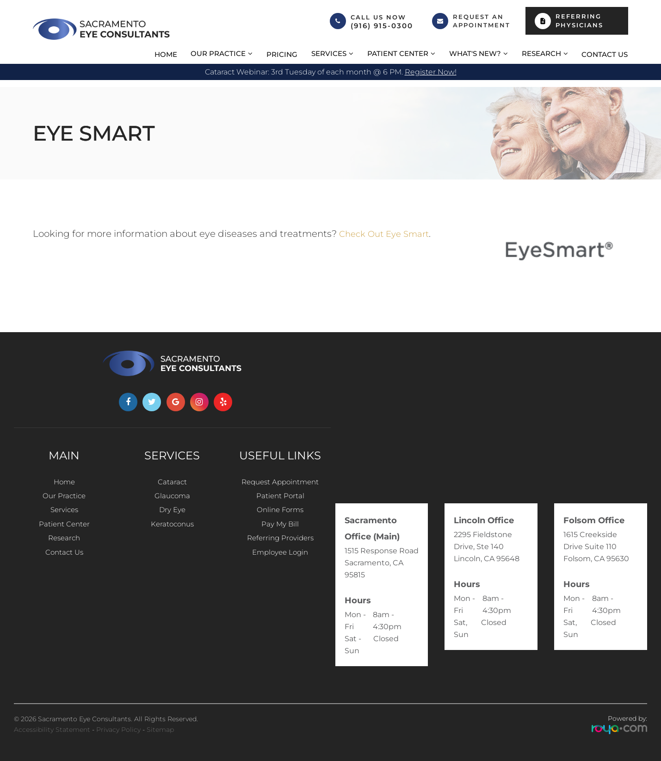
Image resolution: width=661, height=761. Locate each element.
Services (64, 515)
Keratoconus (172, 532)
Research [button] (541, 53)
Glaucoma (172, 499)
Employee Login (280, 565)
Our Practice (64, 499)
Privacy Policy (118, 729)
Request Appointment (280, 482)
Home (165, 54)
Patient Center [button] (397, 53)
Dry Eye (172, 515)
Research (64, 548)
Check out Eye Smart (388, 233)
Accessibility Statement (52, 729)
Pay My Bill (280, 532)
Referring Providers (280, 548)
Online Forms (280, 515)
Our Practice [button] (218, 53)
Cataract (172, 482)
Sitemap (160, 729)
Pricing (281, 54)
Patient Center (64, 532)
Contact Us (604, 54)
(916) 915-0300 (382, 26)
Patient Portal (280, 499)
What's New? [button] (475, 53)
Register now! (431, 72)
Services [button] (328, 53)
